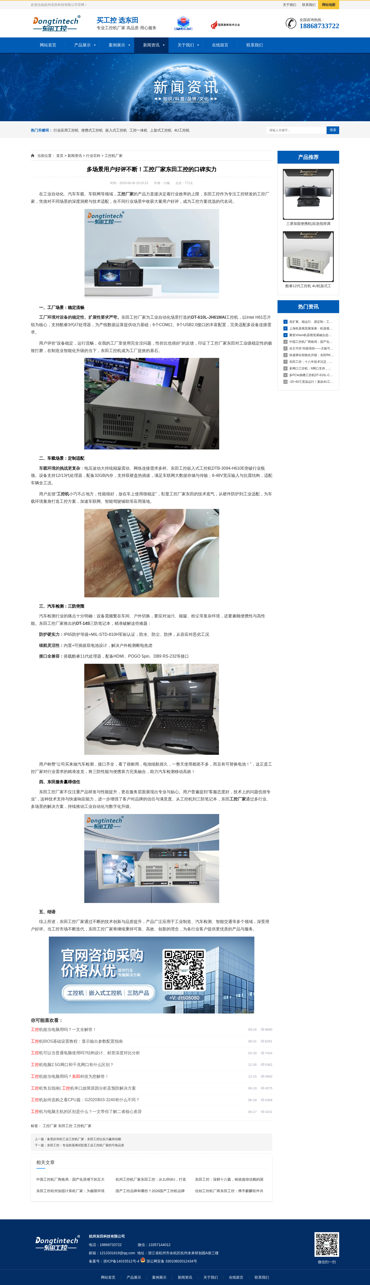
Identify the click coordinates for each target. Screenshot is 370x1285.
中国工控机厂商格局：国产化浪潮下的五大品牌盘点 (308, 342)
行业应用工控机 (66, 130)
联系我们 (309, 5)
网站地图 (328, 5)
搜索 (333, 130)
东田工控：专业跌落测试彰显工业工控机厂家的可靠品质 (85, 1145)
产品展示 (82, 45)
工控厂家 (50, 1126)
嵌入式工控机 (116, 130)
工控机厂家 (114, 156)
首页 (59, 156)
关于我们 (289, 5)
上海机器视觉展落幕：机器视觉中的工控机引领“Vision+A (308, 328)
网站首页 (48, 45)
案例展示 (117, 45)
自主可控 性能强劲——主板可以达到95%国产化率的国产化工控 (308, 348)
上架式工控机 (161, 130)
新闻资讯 (151, 45)
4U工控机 (182, 130)
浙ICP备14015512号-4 (121, 1261)
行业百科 (93, 156)
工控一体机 (138, 130)
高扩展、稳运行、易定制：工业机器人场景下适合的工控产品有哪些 (308, 322)
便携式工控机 (92, 130)
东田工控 (65, 1126)
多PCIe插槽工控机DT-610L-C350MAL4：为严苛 (308, 375)
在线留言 (220, 45)
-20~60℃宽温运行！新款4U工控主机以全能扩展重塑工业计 (308, 382)
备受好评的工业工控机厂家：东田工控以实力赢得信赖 (84, 1139)
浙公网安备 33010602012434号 (171, 1261)
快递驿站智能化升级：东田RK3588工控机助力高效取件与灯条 (308, 355)
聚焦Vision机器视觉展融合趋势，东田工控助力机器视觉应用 (308, 335)
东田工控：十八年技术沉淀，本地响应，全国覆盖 (308, 362)
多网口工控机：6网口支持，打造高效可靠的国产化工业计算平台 (308, 368)
